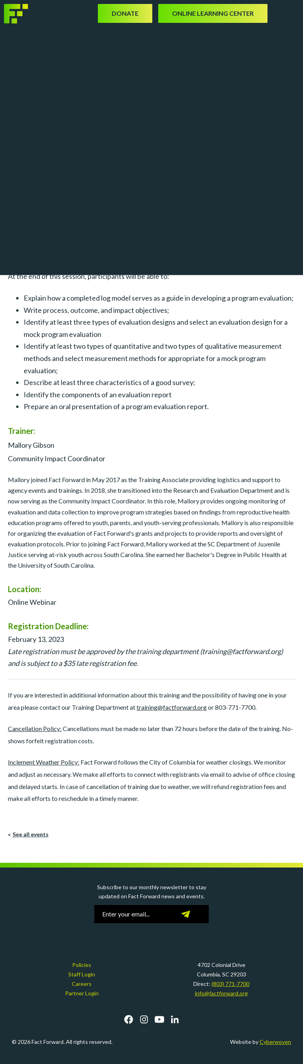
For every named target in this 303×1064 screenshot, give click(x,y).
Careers (82, 983)
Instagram (144, 1019)
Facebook (129, 1019)
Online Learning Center (213, 13)
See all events (31, 834)
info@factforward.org (221, 993)
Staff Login (81, 974)
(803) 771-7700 (230, 983)
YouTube (159, 1019)
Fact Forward (29, 14)
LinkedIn (175, 1019)
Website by (260, 1041)
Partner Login (82, 993)
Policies (81, 964)
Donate (125, 13)
